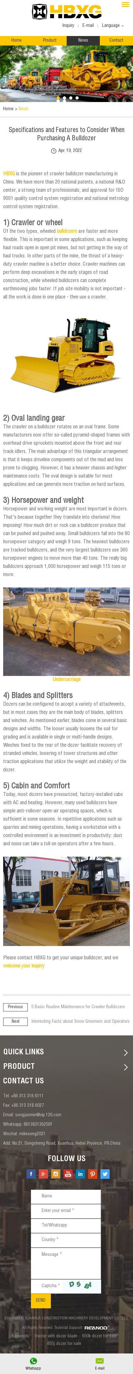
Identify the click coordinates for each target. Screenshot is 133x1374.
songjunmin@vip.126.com (38, 1115)
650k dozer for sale (99, 1336)
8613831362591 (38, 1125)
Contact (116, 41)
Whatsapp (33, 1369)
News (83, 41)
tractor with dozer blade (56, 1336)
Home (16, 41)
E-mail (100, 1369)
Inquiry (68, 26)
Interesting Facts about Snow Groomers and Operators (80, 1022)
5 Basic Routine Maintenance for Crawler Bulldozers (78, 1007)
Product (50, 41)
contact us (23, 1082)
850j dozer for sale (64, 1344)
